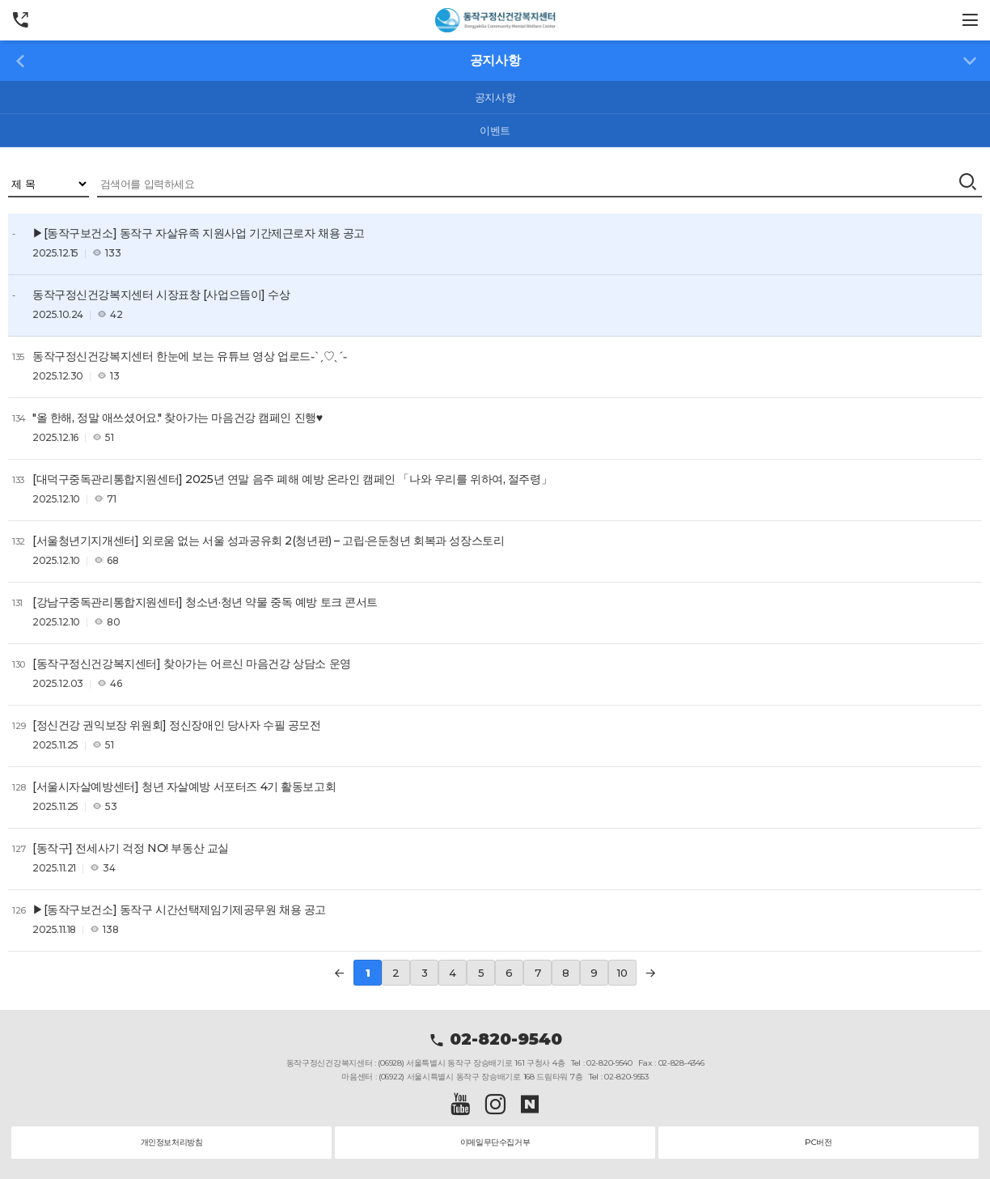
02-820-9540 (495, 1039)
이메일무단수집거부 (495, 1142)
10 (622, 972)
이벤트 (495, 130)
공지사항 (495, 97)
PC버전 (818, 1142)
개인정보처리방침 (172, 1142)
